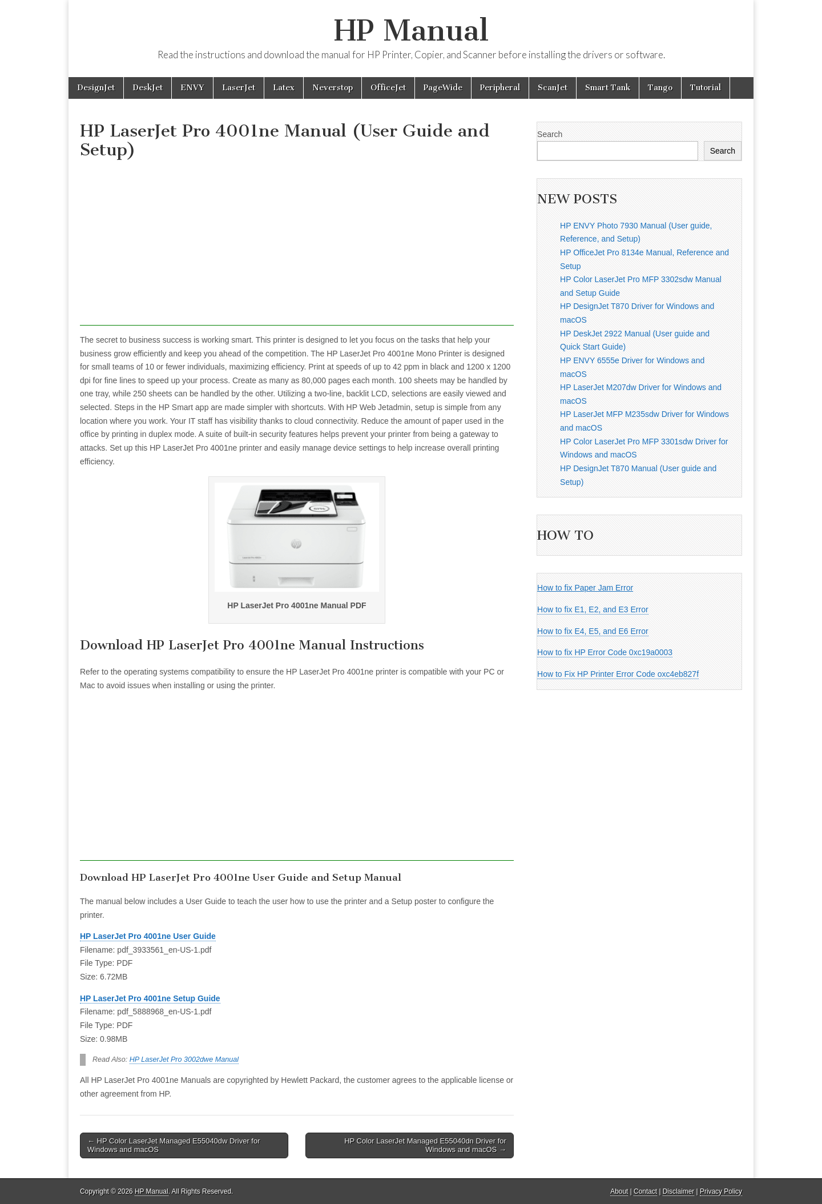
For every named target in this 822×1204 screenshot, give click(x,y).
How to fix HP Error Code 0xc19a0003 (604, 652)
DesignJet (96, 88)
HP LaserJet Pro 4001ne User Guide (148, 936)
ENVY (192, 88)
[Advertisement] (297, 246)
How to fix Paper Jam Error (585, 587)
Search (549, 134)
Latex (284, 88)
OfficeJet (388, 88)
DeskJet (147, 88)
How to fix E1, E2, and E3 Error (592, 609)
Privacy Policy (721, 1191)
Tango (660, 88)
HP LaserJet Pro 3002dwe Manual (184, 1059)
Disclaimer (679, 1191)
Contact (645, 1191)
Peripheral (500, 88)
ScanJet (552, 88)
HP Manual (411, 30)
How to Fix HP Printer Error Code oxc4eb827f (618, 674)
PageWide (443, 88)
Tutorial (705, 88)
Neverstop (332, 88)
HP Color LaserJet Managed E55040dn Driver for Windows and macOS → (425, 1145)
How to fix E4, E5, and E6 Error (592, 631)
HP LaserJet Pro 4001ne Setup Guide (150, 998)
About (619, 1191)
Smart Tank (607, 88)
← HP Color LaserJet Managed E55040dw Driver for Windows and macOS (173, 1145)
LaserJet (238, 88)
